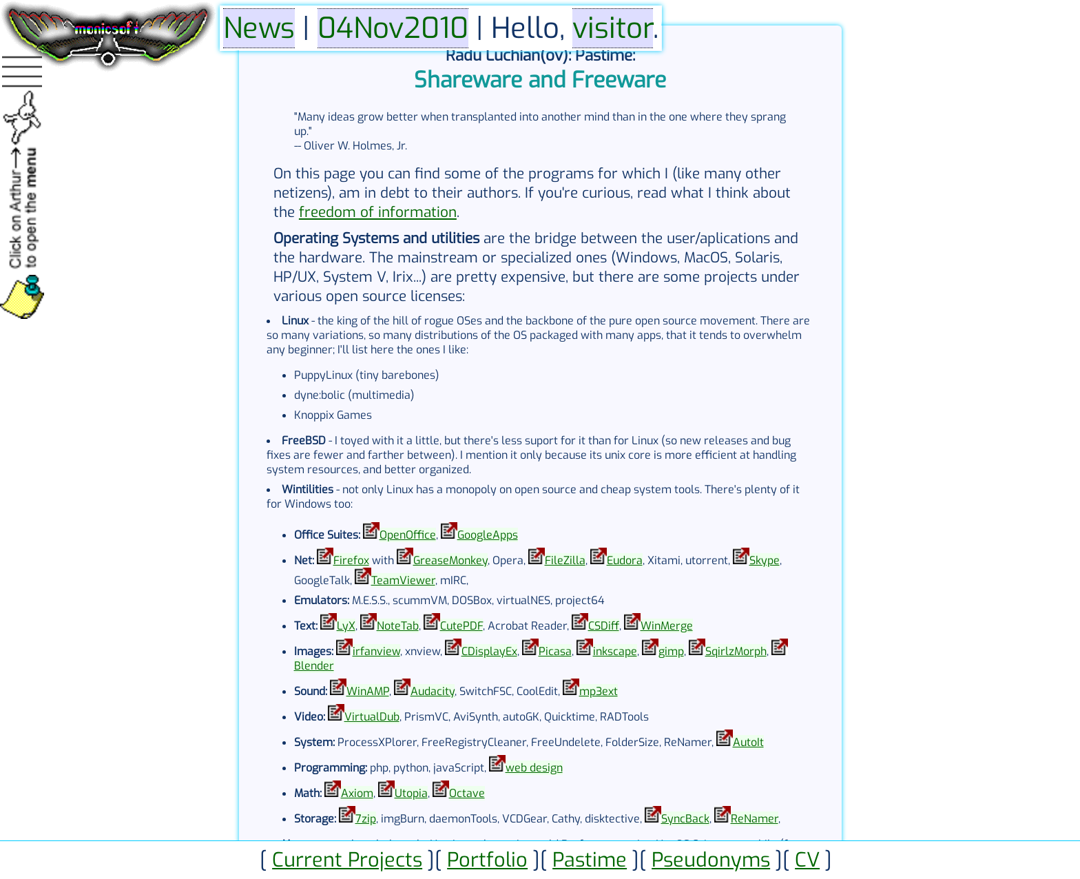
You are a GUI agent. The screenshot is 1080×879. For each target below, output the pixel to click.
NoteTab (398, 626)
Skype (764, 560)
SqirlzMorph (736, 651)
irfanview (376, 651)
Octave (467, 793)
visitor (612, 28)
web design (534, 768)
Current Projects (347, 860)
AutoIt (748, 742)
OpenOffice (408, 535)
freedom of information (378, 212)
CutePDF (461, 626)
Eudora (625, 560)
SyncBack (685, 818)
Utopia (411, 793)
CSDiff (603, 626)
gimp (671, 651)
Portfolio (487, 860)
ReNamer (754, 818)
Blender (314, 666)
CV (807, 860)
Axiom (357, 793)
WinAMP (367, 691)
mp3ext (598, 691)
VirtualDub (371, 717)
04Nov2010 (393, 28)
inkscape (615, 651)
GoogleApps (487, 535)
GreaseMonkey (450, 560)
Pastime (589, 860)
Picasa (555, 651)
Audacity (433, 691)
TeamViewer (403, 580)
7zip (365, 818)
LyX (346, 626)
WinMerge (667, 626)
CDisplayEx (489, 651)
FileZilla (565, 560)
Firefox (351, 560)
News (259, 28)
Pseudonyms (711, 860)
